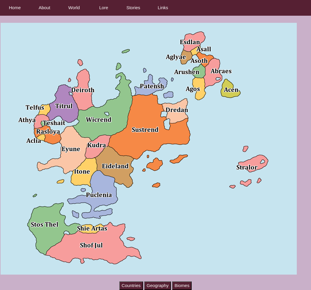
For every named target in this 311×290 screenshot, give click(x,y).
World (74, 7)
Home (15, 7)
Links (163, 7)
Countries (131, 285)
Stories (133, 7)
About (44, 7)
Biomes (181, 285)
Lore (103, 7)
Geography (158, 285)
